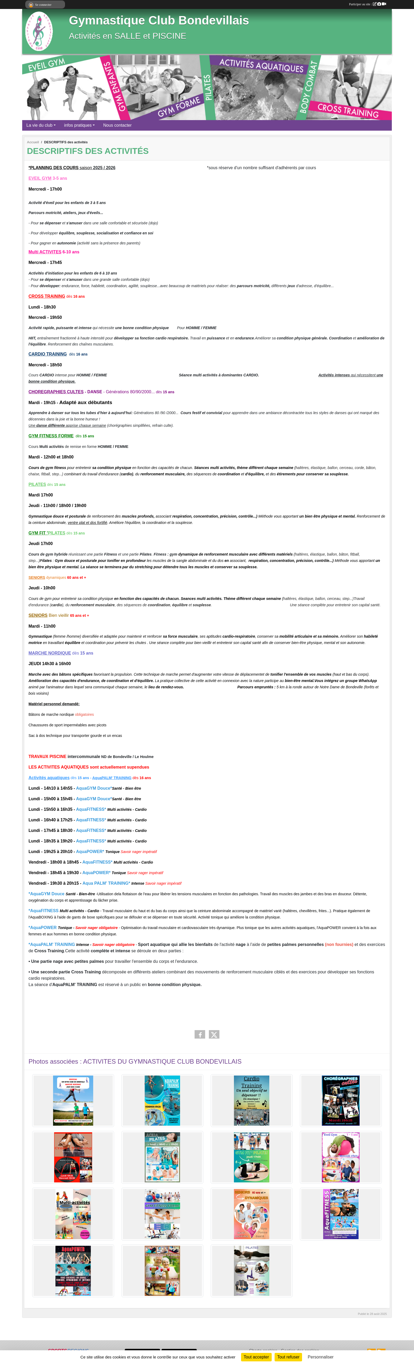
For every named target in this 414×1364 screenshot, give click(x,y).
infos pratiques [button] (78, 125)
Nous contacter (117, 125)
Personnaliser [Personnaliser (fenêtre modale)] (321, 1357)
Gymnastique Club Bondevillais (159, 20)
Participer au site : (367, 4)
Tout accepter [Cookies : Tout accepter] (256, 1357)
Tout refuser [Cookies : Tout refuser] (288, 1357)
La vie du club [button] (39, 125)
